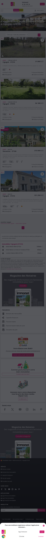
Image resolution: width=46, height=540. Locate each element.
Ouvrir (42, 532)
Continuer (41, 536)
